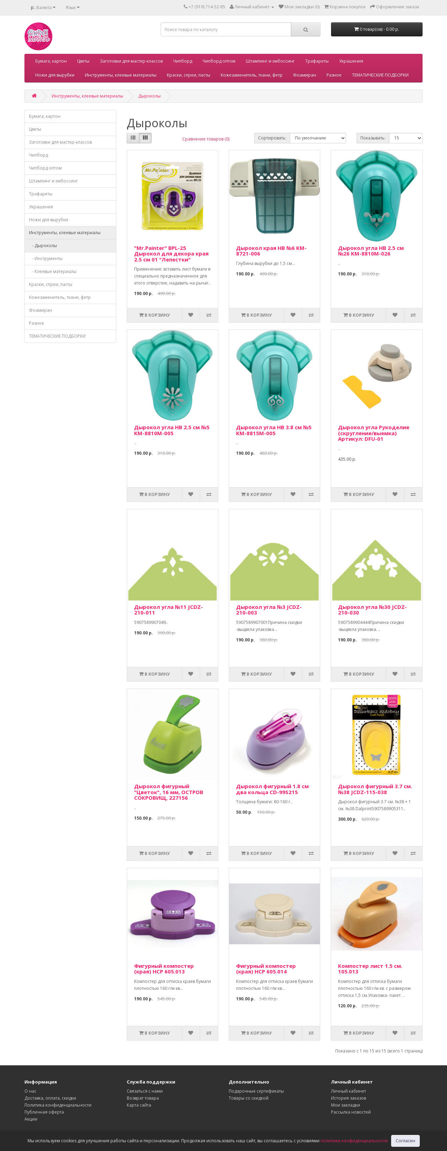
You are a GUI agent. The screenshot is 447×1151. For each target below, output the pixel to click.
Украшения (351, 61)
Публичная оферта (44, 1112)
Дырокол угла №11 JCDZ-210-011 (168, 609)
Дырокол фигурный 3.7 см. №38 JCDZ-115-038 (375, 789)
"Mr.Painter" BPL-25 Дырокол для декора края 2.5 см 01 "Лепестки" (171, 253)
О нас (30, 1091)
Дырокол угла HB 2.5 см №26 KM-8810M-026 (371, 250)
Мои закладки (345, 1105)
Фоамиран (304, 75)
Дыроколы (149, 96)
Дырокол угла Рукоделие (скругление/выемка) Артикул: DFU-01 (373, 433)
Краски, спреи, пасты (188, 75)
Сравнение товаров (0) (205, 139)
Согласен (405, 1141)
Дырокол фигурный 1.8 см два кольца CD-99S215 (272, 789)
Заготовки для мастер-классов (131, 61)
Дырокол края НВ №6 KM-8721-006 (271, 250)
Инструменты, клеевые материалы (120, 75)
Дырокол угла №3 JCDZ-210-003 (269, 609)
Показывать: (373, 138)
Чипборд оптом (219, 61)
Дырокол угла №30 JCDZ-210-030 (372, 609)
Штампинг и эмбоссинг (270, 61)
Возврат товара (143, 1098)
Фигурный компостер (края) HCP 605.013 (164, 968)
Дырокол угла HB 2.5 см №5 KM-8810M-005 (172, 430)
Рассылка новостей (351, 1112)
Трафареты (317, 61)
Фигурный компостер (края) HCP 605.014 (266, 968)
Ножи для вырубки (54, 75)
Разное (334, 75)
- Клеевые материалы (52, 271)
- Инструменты (46, 258)
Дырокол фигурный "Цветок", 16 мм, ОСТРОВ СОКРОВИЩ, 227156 (168, 792)
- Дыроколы (43, 246)
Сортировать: (272, 138)
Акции (30, 1119)
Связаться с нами (145, 1091)
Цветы (83, 61)
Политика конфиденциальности (57, 1105)
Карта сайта (139, 1105)
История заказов (348, 1098)
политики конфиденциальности (354, 1141)
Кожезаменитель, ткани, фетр (252, 75)
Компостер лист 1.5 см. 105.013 (370, 968)
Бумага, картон (51, 61)
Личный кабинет (348, 1091)
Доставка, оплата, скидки (50, 1098)
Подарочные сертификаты (256, 1091)
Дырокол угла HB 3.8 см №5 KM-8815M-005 (274, 430)
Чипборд (182, 61)
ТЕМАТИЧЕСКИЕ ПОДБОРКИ (380, 75)
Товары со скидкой (249, 1098)
